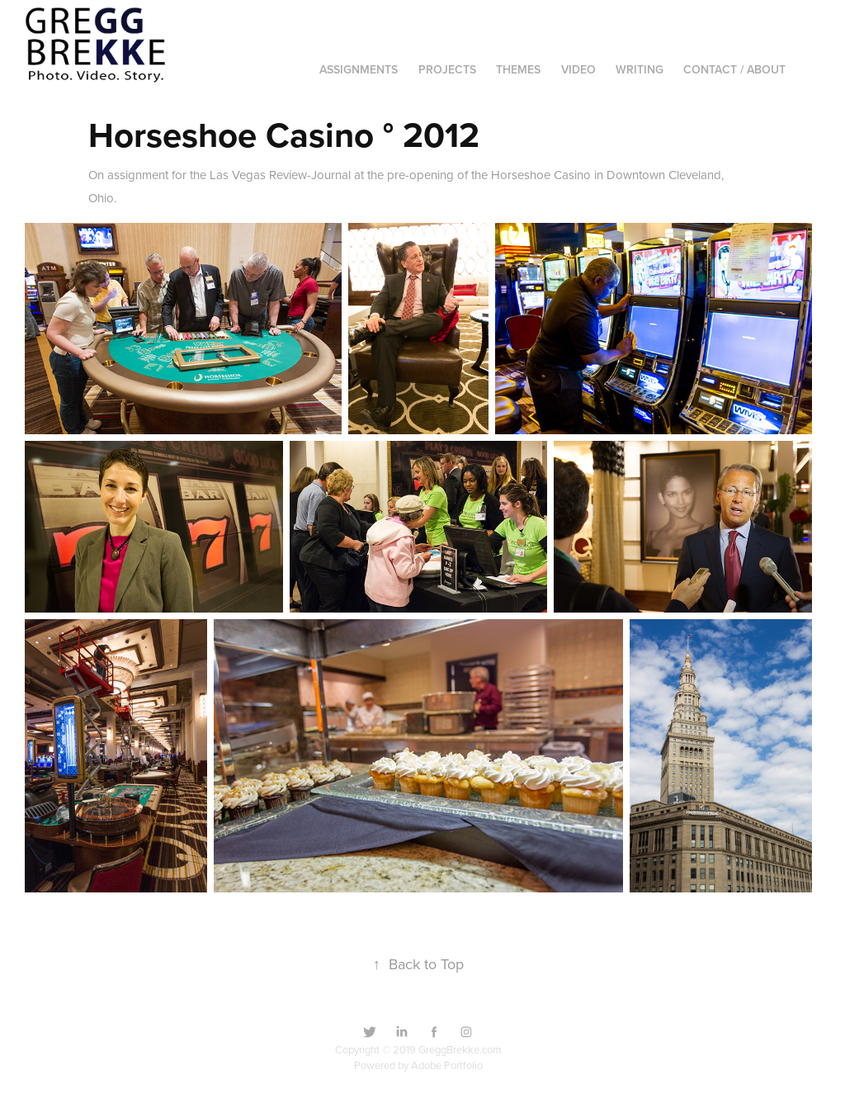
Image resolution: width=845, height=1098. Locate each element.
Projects (447, 69)
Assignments (358, 69)
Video (578, 69)
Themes (518, 69)
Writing (639, 69)
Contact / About (734, 69)
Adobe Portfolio (447, 1065)
